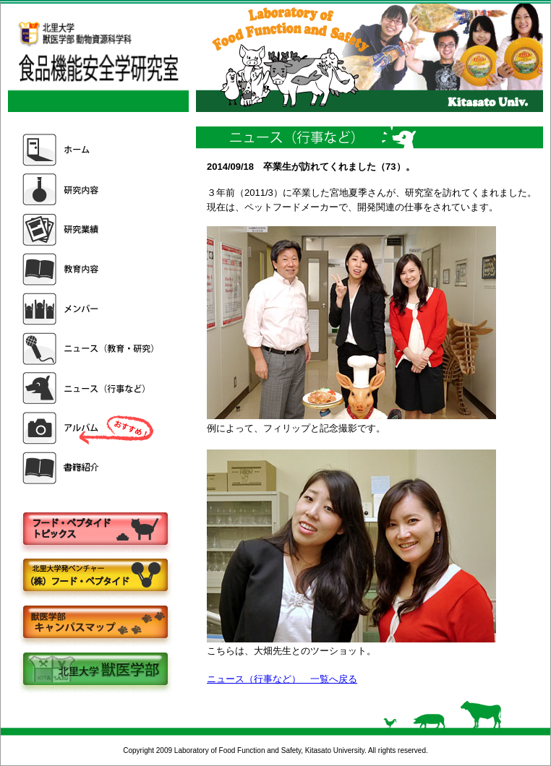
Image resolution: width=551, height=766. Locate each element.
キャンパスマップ (94, 623)
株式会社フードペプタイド (94, 576)
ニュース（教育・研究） (89, 348)
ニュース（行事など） (89, 388)
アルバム (89, 428)
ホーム (89, 150)
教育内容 (89, 269)
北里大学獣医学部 (94, 670)
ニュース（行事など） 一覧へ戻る (282, 679)
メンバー (89, 309)
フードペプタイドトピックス (94, 529)
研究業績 (89, 229)
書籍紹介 (89, 468)
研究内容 (89, 189)
